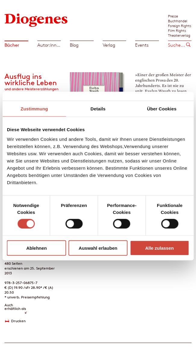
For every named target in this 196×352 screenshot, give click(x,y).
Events (141, 45)
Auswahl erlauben (98, 247)
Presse (173, 16)
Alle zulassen (159, 247)
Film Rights (177, 30)
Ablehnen (36, 247)
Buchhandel (177, 20)
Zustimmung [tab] (34, 108)
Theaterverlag (179, 35)
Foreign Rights (179, 25)
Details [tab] (98, 108)
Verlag (109, 45)
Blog (74, 45)
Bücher (12, 45)
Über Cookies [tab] (161, 108)
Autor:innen (49, 45)
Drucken (18, 321)
